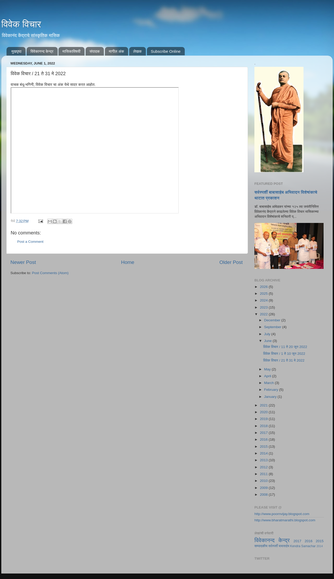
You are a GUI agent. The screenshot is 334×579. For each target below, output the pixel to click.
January (271, 397)
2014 (264, 453)
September (273, 327)
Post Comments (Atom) (50, 273)
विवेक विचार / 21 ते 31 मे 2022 (284, 360)
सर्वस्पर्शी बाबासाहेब (279, 546)
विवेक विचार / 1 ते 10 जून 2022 (284, 354)
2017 (264, 433)
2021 (264, 405)
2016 (264, 439)
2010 (264, 481)
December (272, 320)
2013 (264, 460)
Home (127, 262)
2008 (264, 495)
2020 (264, 412)
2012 (264, 467)
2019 (264, 419)
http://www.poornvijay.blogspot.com (281, 514)
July (267, 334)
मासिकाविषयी (71, 51)
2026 (264, 287)
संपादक (95, 51)
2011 (264, 474)
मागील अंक (116, 51)
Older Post (231, 262)
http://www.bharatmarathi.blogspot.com (284, 520)
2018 (264, 426)
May (268, 369)
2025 (264, 294)
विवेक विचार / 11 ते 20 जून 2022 (285, 347)
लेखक (137, 51)
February (271, 390)
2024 (264, 300)
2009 (264, 488)
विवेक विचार (21, 24)
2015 (264, 446)
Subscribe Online (166, 51)
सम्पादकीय (260, 546)
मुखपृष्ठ (16, 51)
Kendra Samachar (303, 546)
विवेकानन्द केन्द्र (42, 51)
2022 (264, 314)
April (268, 376)
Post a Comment (30, 242)
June (268, 341)
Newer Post (23, 262)
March (269, 383)
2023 (264, 307)
